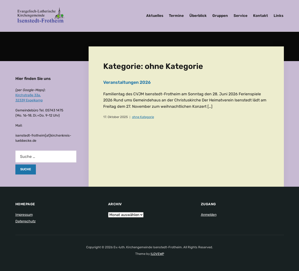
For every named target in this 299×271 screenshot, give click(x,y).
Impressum (24, 215)
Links (278, 15)
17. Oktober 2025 (115, 117)
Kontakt (260, 15)
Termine (176, 15)
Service (240, 15)
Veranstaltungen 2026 (127, 82)
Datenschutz (25, 221)
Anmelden (209, 215)
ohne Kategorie (143, 117)
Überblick (198, 15)
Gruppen (220, 15)
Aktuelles (154, 15)
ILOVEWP (157, 254)
